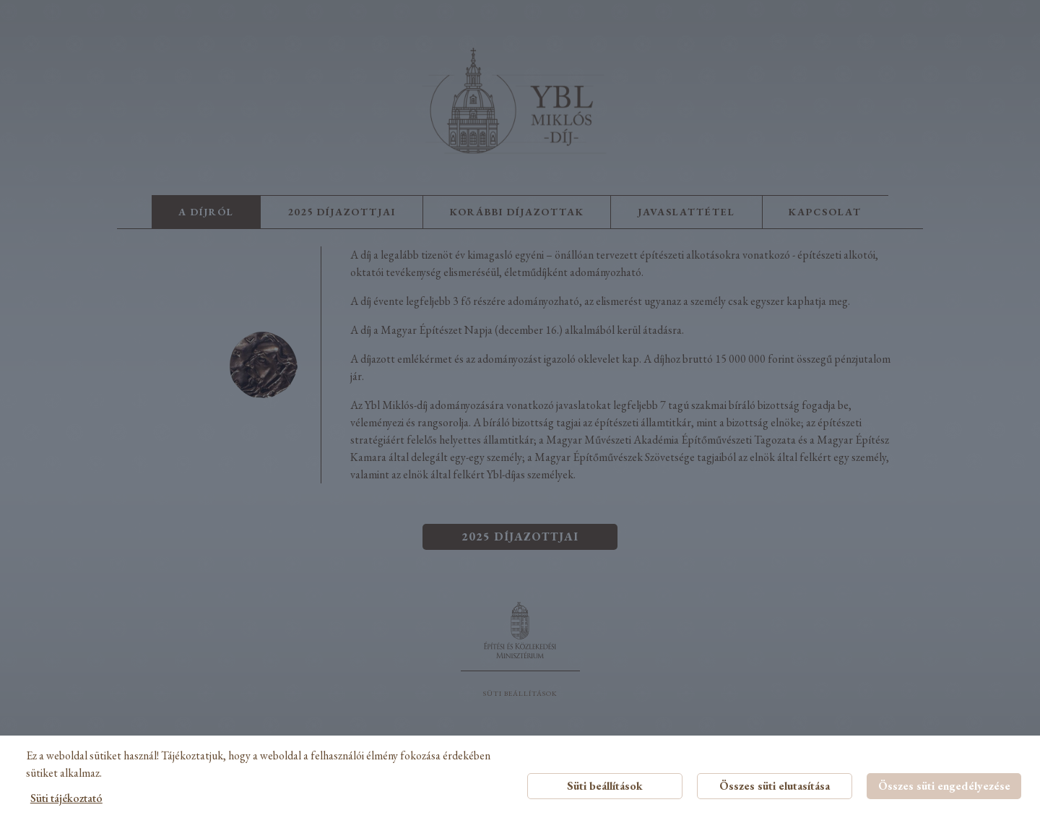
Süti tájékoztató (66, 798)
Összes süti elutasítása (774, 785)
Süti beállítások (605, 785)
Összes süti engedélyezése (944, 785)
